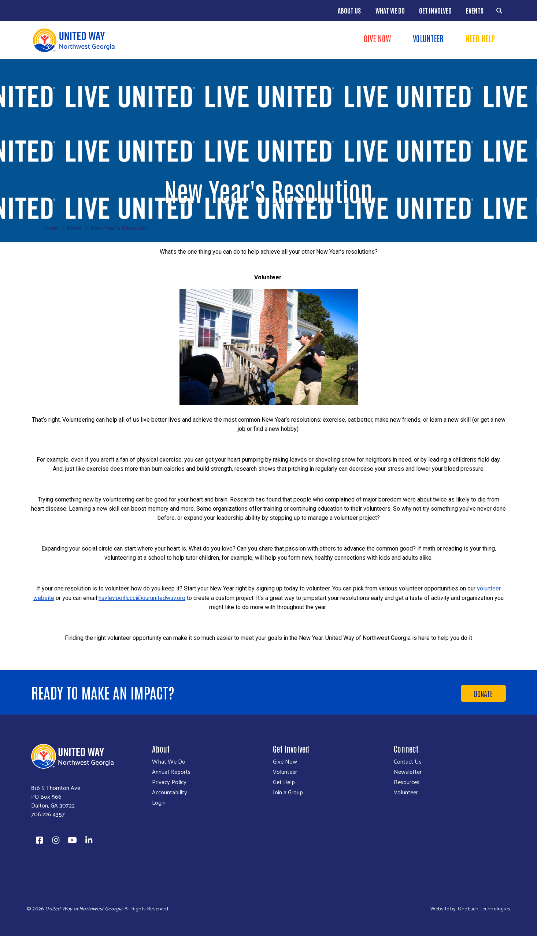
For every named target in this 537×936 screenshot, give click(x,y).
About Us (349, 10)
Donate (483, 693)
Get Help (284, 782)
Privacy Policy (169, 782)
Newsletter (408, 772)
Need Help (480, 38)
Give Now (377, 38)
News (74, 227)
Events (475, 10)
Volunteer (428, 38)
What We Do (390, 10)
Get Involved (435, 10)
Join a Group (288, 792)
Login (159, 802)
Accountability (169, 792)
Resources (406, 782)
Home (50, 227)
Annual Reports (171, 772)
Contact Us (408, 761)
